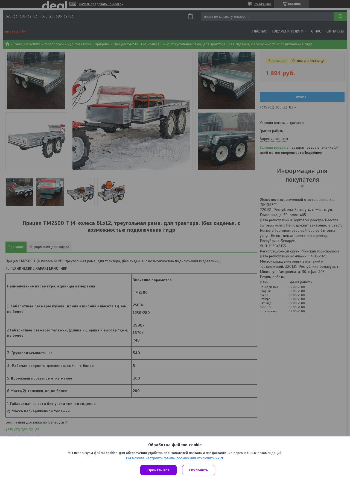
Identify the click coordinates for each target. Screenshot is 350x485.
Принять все (158, 470)
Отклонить (198, 470)
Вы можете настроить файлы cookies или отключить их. (173, 458)
